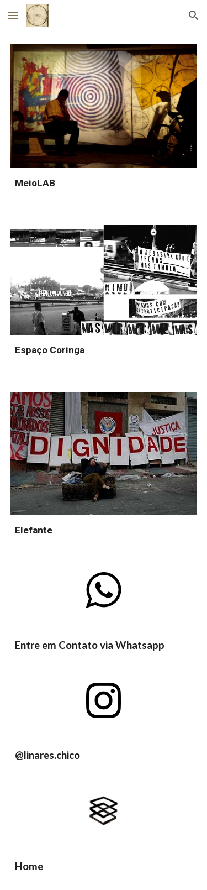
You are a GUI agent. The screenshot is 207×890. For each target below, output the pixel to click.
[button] (13, 15)
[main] (103, 183)
